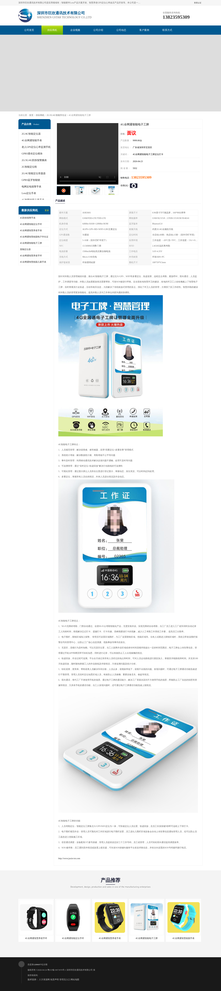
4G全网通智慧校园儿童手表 (33, 262)
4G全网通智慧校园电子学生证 (34, 237)
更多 (47, 210)
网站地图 (75, 979)
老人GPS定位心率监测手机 (36, 147)
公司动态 (121, 30)
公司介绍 (98, 30)
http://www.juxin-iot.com (69, 858)
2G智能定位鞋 (29, 166)
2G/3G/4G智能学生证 (56, 115)
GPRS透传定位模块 (32, 153)
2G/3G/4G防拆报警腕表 (34, 160)
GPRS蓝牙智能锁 (31, 180)
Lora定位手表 (29, 193)
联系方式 (167, 30)
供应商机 (52, 30)
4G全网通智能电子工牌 (31, 243)
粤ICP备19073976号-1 (56, 970)
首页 (31, 115)
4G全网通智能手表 (32, 140)
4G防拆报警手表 (27, 218)
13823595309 (141, 177)
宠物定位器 (25, 249)
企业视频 (75, 30)
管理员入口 (64, 979)
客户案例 (144, 30)
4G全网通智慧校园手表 (183, 938)
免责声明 (54, 979)
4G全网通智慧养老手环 (31, 256)
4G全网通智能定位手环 (31, 224)
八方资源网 (44, 979)
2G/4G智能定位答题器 (34, 173)
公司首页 (29, 30)
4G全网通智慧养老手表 (31, 230)
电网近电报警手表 (31, 186)
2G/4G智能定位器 (31, 133)
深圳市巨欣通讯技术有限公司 (80, 970)
